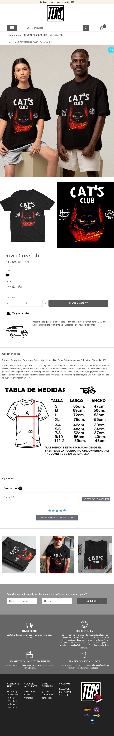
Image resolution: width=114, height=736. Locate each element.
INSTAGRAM (65, 690)
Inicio (11, 35)
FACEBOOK (64, 687)
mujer (18, 35)
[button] (96, 497)
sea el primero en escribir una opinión (57, 516)
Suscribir (92, 599)
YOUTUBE (63, 693)
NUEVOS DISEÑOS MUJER (35, 35)
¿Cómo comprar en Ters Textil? (47, 693)
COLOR (9, 269)
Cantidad (10, 296)
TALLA (8, 280)
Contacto (28, 696)
